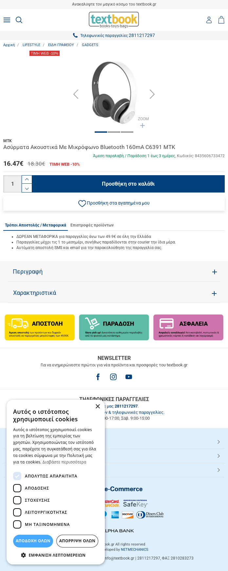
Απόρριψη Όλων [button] (77, 541)
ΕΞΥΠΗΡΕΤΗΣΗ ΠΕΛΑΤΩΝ (35, 455)
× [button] (97, 406)
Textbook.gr (21, 469)
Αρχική (9, 45)
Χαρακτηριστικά (34, 293)
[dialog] (56, 482)
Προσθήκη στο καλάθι (128, 184)
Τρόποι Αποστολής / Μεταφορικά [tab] (35, 225)
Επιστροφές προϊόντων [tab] (92, 225)
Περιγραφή (28, 271)
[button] (114, 203)
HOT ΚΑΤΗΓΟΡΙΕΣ (27, 441)
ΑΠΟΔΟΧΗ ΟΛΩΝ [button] (33, 541)
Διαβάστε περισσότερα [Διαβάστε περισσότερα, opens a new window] (64, 462)
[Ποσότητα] (12, 184)
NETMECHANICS (134, 549)
